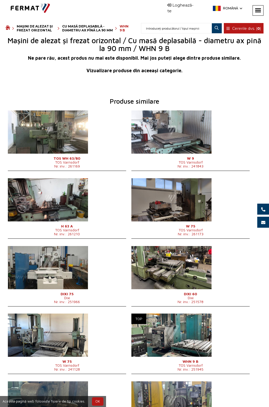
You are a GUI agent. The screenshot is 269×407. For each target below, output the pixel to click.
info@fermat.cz (143, 398)
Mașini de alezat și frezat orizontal (35, 28)
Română (232, 8)
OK (97, 401)
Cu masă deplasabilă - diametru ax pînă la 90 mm (87, 28)
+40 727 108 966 (123, 392)
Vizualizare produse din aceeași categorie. (134, 70)
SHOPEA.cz (45, 392)
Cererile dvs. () (244, 28)
